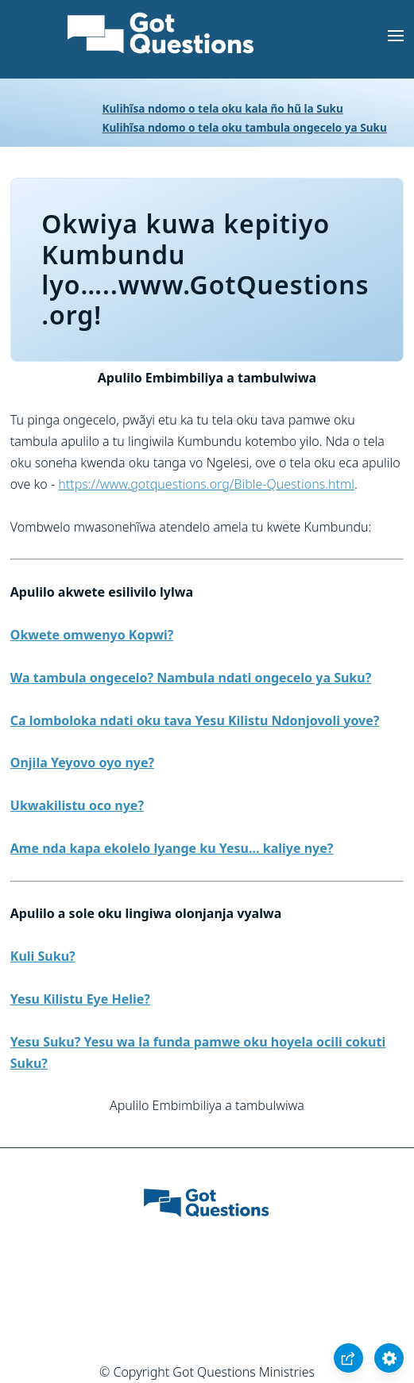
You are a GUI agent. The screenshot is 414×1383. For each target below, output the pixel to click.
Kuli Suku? (42, 956)
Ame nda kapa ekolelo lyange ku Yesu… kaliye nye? (172, 848)
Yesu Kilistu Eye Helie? (80, 999)
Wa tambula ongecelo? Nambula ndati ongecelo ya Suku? (191, 677)
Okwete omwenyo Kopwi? (92, 634)
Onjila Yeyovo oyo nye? (82, 762)
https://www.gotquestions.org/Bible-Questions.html (206, 484)
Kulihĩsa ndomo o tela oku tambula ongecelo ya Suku (245, 127)
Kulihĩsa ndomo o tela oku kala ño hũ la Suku (223, 108)
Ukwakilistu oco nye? (77, 805)
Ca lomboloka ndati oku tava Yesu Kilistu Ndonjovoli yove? (195, 720)
